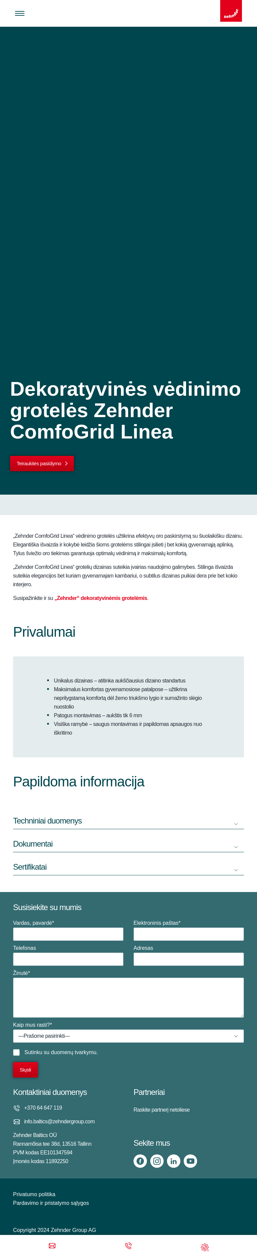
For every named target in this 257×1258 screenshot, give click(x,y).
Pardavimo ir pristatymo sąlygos (51, 1203)
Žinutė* (128, 994)
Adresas (189, 955)
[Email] (52, 1246)
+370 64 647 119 (43, 1108)
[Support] (205, 1246)
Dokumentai (33, 843)
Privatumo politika (34, 1194)
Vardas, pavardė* (68, 930)
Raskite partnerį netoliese (162, 1110)
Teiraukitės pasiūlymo (39, 463)
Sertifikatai (30, 866)
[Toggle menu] (19, 13)
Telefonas (68, 955)
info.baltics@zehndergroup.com (59, 1121)
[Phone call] (128, 1246)
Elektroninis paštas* (189, 930)
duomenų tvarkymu (73, 1052)
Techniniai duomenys (47, 820)
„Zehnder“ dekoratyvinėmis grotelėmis (100, 598)
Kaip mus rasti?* (128, 1032)
